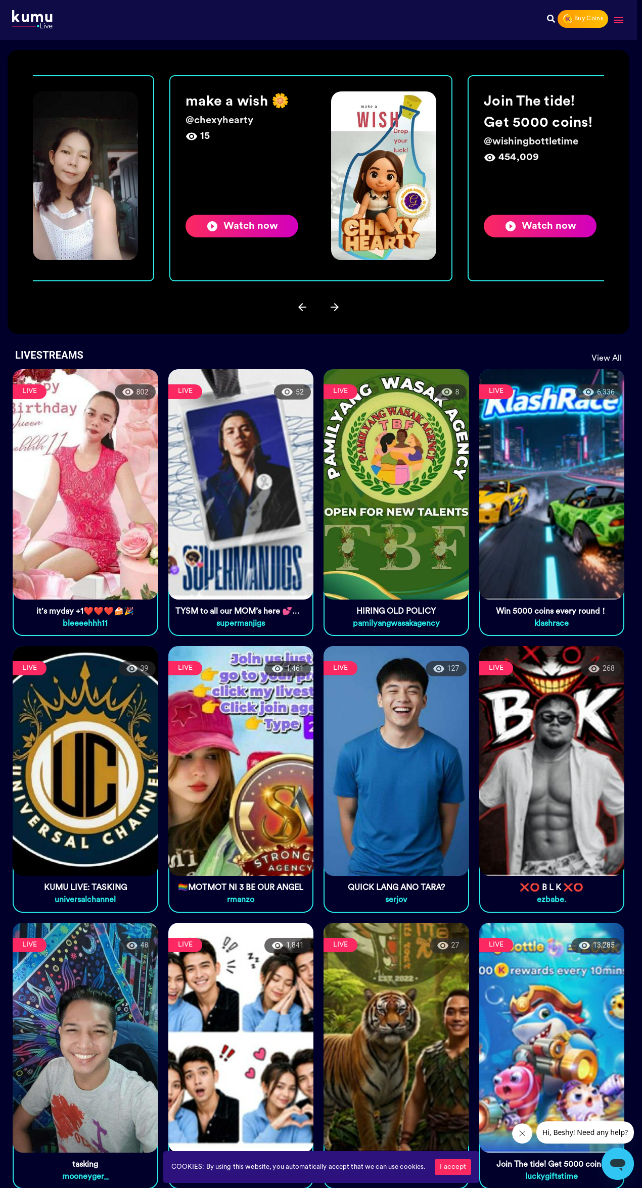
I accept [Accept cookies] (453, 1167)
